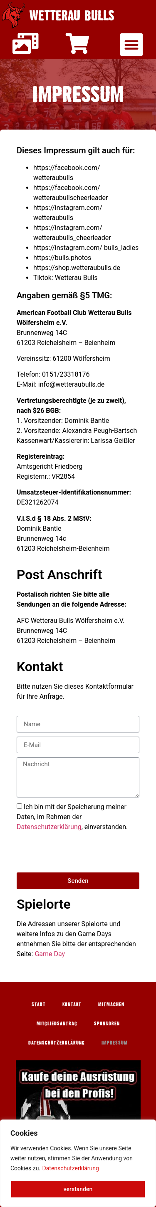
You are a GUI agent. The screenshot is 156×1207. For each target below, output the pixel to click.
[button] (131, 44)
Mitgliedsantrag (57, 1023)
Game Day (50, 954)
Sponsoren (107, 1023)
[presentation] (80, 852)
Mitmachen (111, 1004)
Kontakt (72, 1004)
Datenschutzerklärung (70, 1168)
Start (39, 1004)
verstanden (78, 1189)
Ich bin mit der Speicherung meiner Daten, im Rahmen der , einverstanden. (72, 817)
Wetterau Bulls (71, 15)
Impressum (115, 1042)
